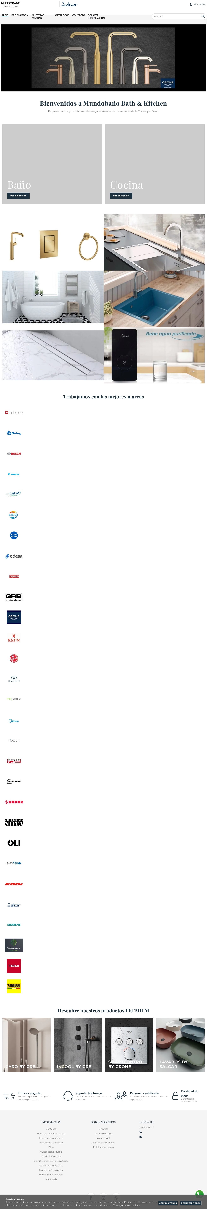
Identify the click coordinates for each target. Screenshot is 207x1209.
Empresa (103, 1128)
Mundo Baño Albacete (51, 1174)
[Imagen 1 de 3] (53, 242)
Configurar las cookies (126, 1205)
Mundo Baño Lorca (51, 1156)
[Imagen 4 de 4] (180, 1045)
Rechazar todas (191, 1203)
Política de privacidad (103, 1142)
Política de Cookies (136, 1202)
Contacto (51, 1128)
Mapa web (51, 1179)
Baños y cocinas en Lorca (51, 1133)
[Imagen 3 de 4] (129, 1045)
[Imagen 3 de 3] (53, 355)
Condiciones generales (51, 1142)
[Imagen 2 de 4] (78, 1045)
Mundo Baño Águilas (51, 1165)
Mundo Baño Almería (51, 1170)
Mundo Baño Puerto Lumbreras (51, 1160)
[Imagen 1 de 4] (26, 1045)
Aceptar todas (168, 1203)
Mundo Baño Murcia (51, 1151)
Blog (51, 1147)
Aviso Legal (103, 1138)
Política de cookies (103, 1147)
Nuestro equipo (103, 1133)
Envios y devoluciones (51, 1138)
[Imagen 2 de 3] (53, 299)
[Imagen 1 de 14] (103, 57)
